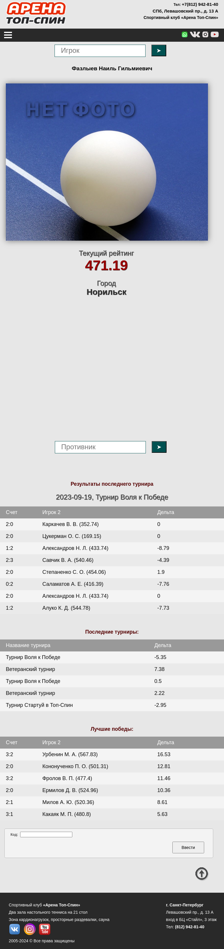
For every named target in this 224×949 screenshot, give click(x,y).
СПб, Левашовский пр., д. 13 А (185, 10)
